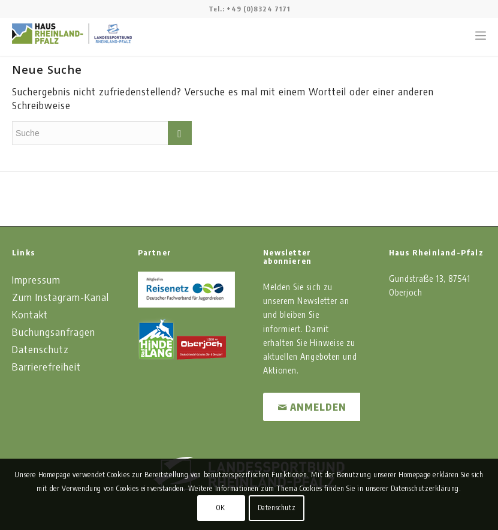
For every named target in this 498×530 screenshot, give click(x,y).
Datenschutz (40, 349)
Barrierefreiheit (46, 366)
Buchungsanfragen (53, 331)
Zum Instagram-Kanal (60, 296)
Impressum (36, 279)
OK (220, 507)
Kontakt (30, 314)
